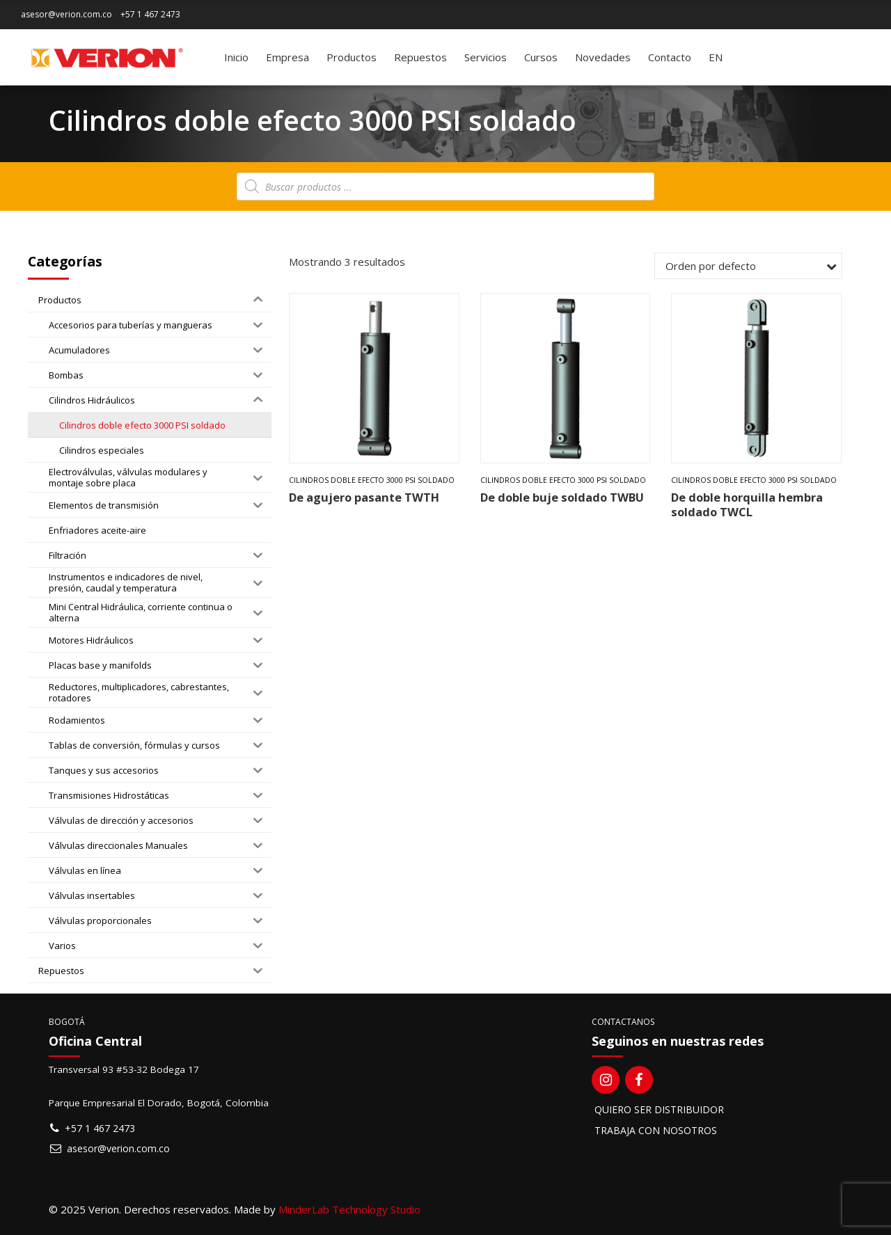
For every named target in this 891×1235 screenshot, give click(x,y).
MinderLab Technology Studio (349, 1209)
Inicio (236, 57)
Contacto (669, 57)
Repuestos (420, 57)
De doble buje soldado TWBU (562, 497)
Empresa (287, 57)
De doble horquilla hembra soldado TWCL (747, 504)
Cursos (541, 57)
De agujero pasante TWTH (364, 497)
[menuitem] (716, 57)
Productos (351, 57)
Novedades (603, 57)
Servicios (485, 57)
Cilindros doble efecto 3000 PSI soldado (372, 480)
